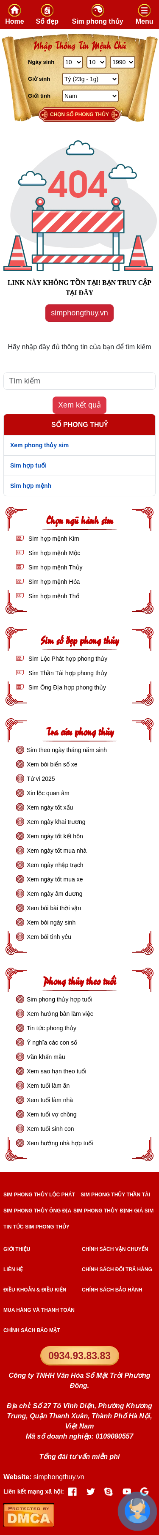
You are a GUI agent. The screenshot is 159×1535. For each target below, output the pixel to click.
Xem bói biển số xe (52, 764)
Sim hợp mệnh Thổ (53, 596)
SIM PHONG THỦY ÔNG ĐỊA (37, 1211)
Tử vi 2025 (41, 778)
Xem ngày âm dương (55, 893)
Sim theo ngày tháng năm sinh (67, 750)
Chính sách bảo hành (112, 1290)
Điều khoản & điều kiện (34, 1290)
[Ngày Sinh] (73, 62)
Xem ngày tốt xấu (50, 807)
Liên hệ (13, 1269)
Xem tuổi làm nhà (50, 1100)
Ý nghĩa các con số (52, 1042)
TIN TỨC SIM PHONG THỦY (36, 1227)
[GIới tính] (90, 96)
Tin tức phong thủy (51, 1028)
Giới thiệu (16, 1249)
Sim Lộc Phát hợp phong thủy (67, 658)
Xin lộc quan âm (48, 793)
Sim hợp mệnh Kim (53, 538)
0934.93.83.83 (79, 1355)
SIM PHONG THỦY (95, 1211)
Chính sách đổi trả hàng (117, 1269)
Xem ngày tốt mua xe (55, 879)
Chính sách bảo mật (31, 1330)
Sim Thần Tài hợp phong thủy (67, 673)
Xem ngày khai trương (56, 821)
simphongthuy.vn (79, 313)
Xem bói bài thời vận (54, 908)
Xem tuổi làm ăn (48, 1085)
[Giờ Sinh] (90, 79)
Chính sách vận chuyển (115, 1249)
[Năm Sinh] (122, 62)
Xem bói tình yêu (49, 936)
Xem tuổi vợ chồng (52, 1114)
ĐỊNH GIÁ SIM (136, 1211)
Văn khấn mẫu (46, 1056)
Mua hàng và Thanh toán (39, 1310)
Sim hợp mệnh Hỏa (53, 581)
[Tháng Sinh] (96, 62)
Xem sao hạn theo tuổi (56, 1071)
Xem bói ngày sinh (51, 922)
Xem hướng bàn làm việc (60, 1013)
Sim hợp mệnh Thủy (55, 567)
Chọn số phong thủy (79, 115)
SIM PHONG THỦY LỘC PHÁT (39, 1195)
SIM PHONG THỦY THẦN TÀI (115, 1195)
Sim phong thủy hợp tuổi (59, 999)
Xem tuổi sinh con (50, 1128)
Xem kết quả (79, 405)
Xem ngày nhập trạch (55, 865)
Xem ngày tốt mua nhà (56, 850)
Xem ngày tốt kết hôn (55, 836)
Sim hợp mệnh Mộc (53, 553)
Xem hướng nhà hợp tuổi (60, 1143)
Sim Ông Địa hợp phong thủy (66, 687)
